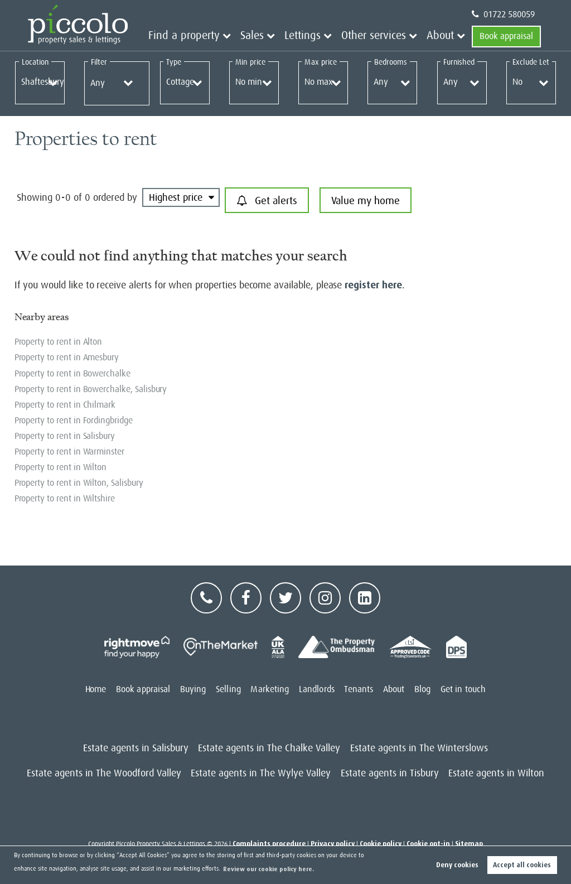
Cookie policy (380, 844)
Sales (281, 36)
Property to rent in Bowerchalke (72, 374)
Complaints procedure (269, 844)
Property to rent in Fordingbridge (73, 421)
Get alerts (266, 201)
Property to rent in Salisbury (64, 436)
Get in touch (463, 689)
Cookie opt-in (428, 844)
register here (373, 285)
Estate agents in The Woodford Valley (104, 773)
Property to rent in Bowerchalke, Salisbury (90, 389)
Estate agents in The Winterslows (419, 747)
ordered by (115, 197)
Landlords (317, 689)
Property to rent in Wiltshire (64, 499)
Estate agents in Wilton (496, 773)
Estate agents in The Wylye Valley (261, 773)
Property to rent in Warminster (69, 452)
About (443, 36)
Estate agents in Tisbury (390, 773)
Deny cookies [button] (457, 865)
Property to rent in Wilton (60, 467)
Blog (422, 689)
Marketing (269, 689)
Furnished (459, 61)
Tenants (358, 689)
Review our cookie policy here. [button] (268, 869)
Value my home (365, 200)
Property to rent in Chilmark (65, 405)
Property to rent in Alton (58, 342)
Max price (320, 61)
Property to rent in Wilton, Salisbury (78, 483)
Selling (228, 689)
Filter (99, 61)
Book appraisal (506, 36)
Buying (193, 689)
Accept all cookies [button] (522, 865)
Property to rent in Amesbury (66, 357)
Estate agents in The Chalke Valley (269, 747)
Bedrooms (391, 61)
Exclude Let (530, 61)
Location (35, 61)
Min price (250, 61)
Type (173, 61)
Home (95, 689)
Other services (386, 36)
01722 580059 (503, 14)
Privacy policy (333, 844)
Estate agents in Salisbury (135, 747)
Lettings (325, 36)
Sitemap (469, 844)
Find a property (223, 36)
